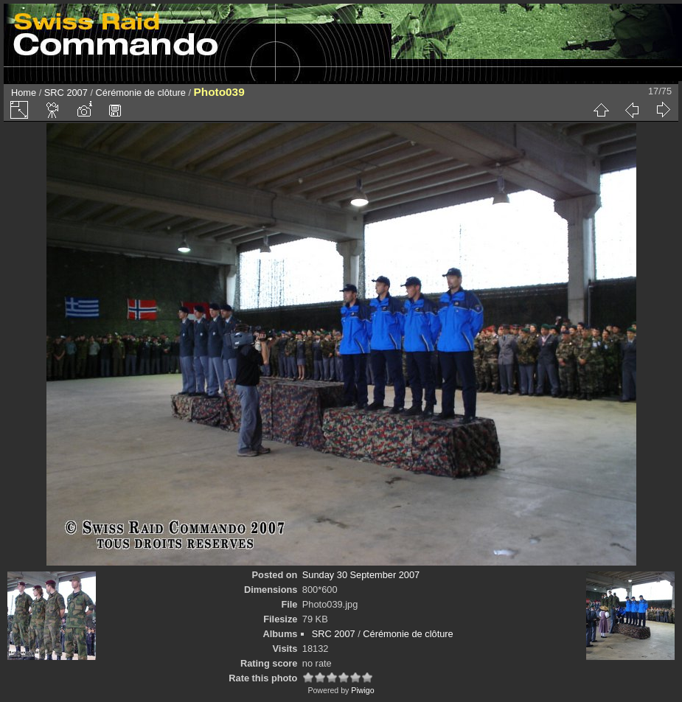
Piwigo (362, 690)
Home (23, 92)
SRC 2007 (66, 92)
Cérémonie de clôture (141, 92)
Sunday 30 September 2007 (361, 574)
